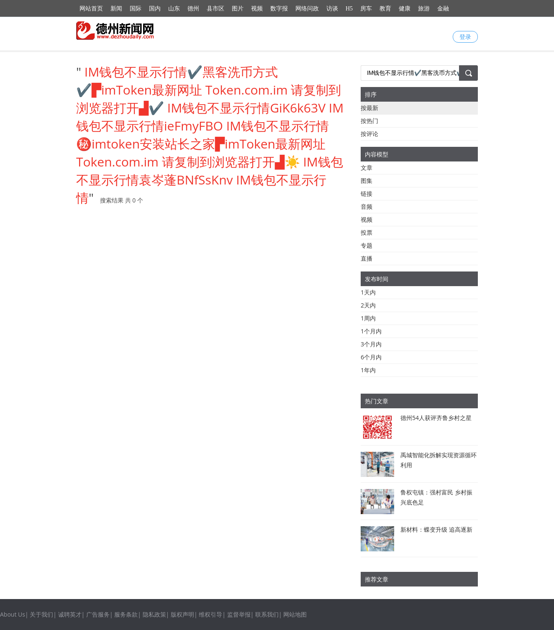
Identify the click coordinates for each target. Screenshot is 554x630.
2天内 (368, 305)
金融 (443, 8)
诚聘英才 (70, 614)
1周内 (368, 318)
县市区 (215, 8)
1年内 (368, 370)
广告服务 (98, 614)
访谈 (332, 8)
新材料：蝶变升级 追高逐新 (436, 529)
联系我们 (267, 614)
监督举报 (239, 614)
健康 (404, 8)
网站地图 (295, 614)
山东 (174, 8)
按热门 (369, 121)
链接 (366, 193)
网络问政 (307, 8)
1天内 (368, 292)
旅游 (424, 8)
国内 (155, 8)
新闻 (116, 8)
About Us (12, 614)
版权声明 (182, 614)
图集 (366, 180)
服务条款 (126, 614)
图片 (238, 8)
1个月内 (371, 331)
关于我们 (41, 614)
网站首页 (91, 8)
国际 (135, 8)
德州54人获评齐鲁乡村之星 (436, 418)
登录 (465, 37)
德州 (193, 8)
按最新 (369, 108)
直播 (366, 258)
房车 (366, 8)
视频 (257, 8)
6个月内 (371, 357)
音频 (366, 206)
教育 (385, 8)
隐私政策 (154, 614)
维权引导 (210, 614)
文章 (366, 168)
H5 (349, 8)
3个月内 (371, 344)
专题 (366, 245)
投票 (366, 232)
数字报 (279, 8)
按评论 (369, 134)
